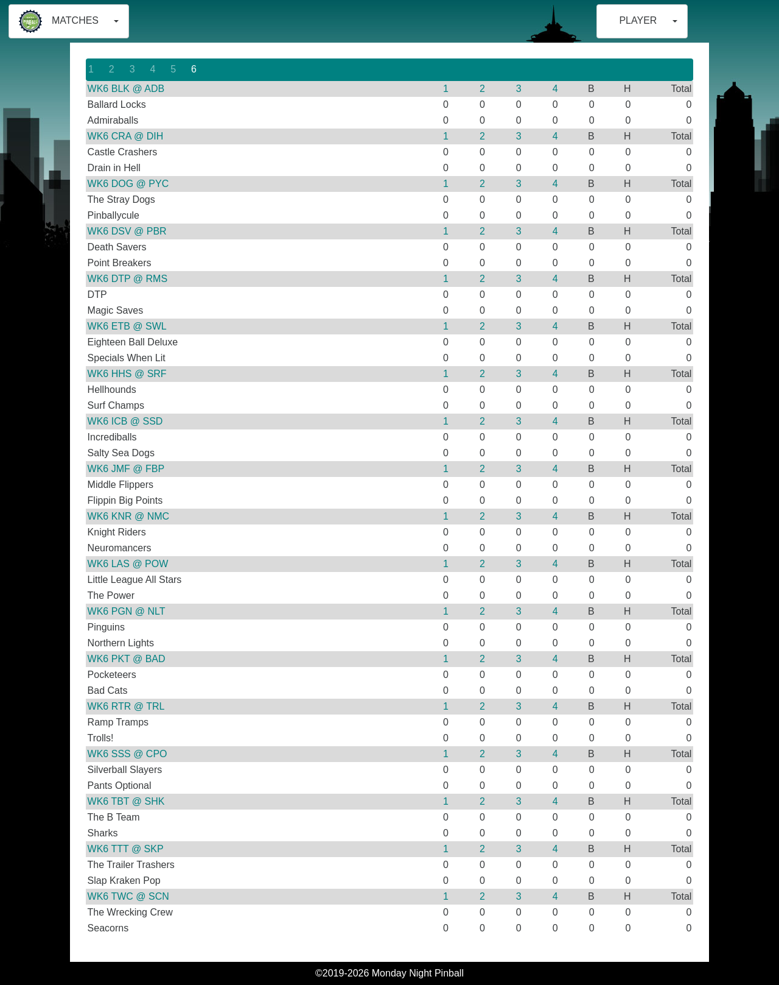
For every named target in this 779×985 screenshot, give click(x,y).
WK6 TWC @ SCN (128, 896)
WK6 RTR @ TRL (126, 706)
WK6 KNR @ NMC (128, 516)
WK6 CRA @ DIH (126, 136)
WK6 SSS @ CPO (127, 754)
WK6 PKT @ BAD (127, 659)
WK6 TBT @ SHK (126, 801)
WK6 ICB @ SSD (125, 421)
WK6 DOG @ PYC (128, 183)
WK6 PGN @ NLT (127, 611)
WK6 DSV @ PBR (127, 231)
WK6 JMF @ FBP (126, 469)
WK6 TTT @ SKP (126, 849)
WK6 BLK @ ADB (126, 88)
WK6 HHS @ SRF (127, 374)
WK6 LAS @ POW (128, 564)
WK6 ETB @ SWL (127, 326)
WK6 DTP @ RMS (128, 279)
